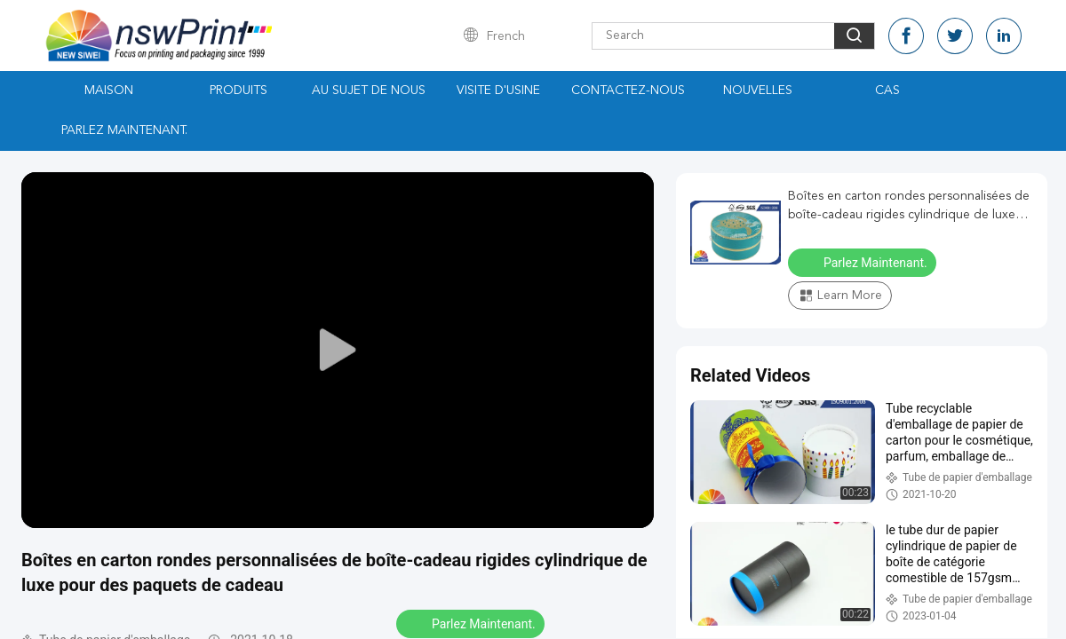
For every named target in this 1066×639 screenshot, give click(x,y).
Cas (887, 90)
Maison (108, 90)
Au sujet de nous (369, 90)
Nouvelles (757, 90)
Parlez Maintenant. (124, 130)
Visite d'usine (498, 90)
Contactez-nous (628, 90)
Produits (238, 90)
